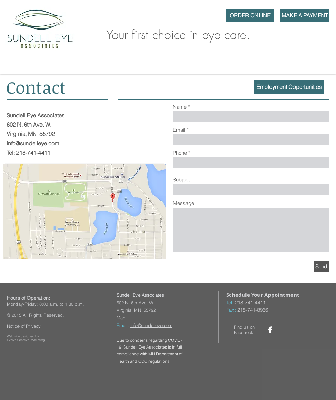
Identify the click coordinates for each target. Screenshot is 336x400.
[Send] (321, 266)
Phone (180, 152)
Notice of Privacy (24, 326)
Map (121, 317)
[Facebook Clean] (270, 329)
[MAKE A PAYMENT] (304, 15)
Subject (181, 179)
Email (179, 129)
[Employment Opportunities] (289, 87)
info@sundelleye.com (33, 143)
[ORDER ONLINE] (250, 15)
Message (183, 203)
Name (180, 106)
